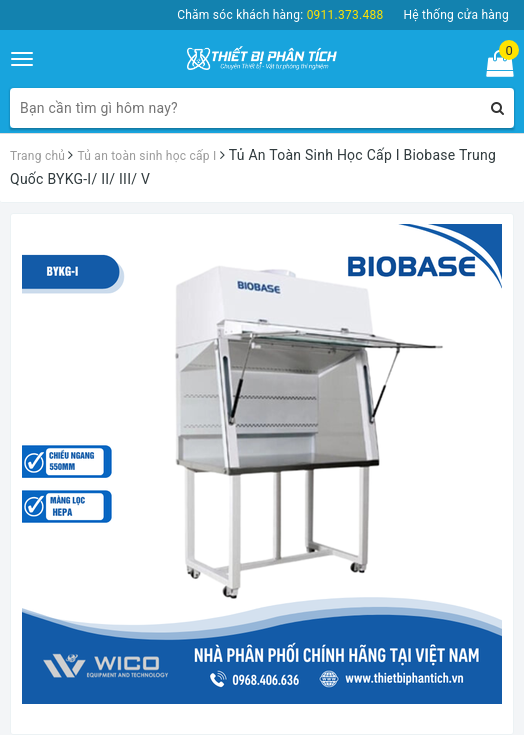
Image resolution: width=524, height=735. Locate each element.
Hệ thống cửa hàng (456, 15)
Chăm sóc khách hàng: (280, 15)
